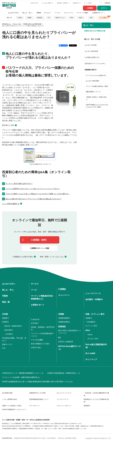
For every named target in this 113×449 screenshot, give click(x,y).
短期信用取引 (8, 330)
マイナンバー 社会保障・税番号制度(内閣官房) (21, 377)
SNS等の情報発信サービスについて (14, 409)
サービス (47, 13)
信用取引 (5, 322)
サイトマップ (91, 359)
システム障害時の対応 (9, 399)
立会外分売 (35, 319)
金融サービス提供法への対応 (11, 406)
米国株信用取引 (64, 322)
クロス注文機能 (37, 340)
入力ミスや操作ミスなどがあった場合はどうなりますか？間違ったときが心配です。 (38, 194)
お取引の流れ (36, 347)
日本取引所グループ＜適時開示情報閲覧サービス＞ (22, 373)
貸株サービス (7, 344)
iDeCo (81, 17)
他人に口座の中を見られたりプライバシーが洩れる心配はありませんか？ (34, 199)
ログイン (104, 8)
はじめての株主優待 (92, 81)
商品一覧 (9, 17)
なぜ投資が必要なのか (92, 57)
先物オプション (59, 17)
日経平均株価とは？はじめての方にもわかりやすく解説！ (97, 106)
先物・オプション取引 (95, 314)
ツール (57, 13)
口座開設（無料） (39, 240)
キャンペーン (69, 13)
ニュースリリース (93, 293)
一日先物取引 (90, 322)
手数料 (38, 13)
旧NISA (90, 334)
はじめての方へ (13, 13)
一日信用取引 (8, 334)
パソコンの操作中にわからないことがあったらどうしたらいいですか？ (33, 189)
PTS (3, 348)
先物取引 (88, 318)
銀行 (91, 17)
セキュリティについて (64, 393)
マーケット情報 (82, 13)
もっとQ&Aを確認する (10, 204)
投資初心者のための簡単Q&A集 (94, 31)
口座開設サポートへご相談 (39, 248)
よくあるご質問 (47, 3)
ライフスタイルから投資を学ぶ (96, 75)
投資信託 (39, 17)
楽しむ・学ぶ (27, 13)
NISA (71, 17)
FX (49, 17)
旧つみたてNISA (93, 338)
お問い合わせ (34, 3)
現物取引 (5, 318)
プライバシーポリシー (64, 406)
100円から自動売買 (65, 342)
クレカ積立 (103, 17)
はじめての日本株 (91, 45)
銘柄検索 (107, 3)
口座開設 (90, 8)
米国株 (29, 17)
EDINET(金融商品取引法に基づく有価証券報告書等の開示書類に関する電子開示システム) (37, 382)
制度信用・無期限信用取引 (13, 326)
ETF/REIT (35, 323)
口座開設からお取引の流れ (23, 257)
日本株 (20, 17)
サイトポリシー (34, 406)
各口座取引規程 (7, 393)
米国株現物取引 (64, 318)
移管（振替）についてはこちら (52, 257)
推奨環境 (87, 406)
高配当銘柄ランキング (93, 92)
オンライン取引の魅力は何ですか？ (19, 184)
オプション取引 (91, 326)
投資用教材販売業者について (39, 399)
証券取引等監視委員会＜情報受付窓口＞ (63, 373)
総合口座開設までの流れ (40, 344)
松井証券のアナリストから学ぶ (95, 63)
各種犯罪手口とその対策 (37, 393)
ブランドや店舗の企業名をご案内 (97, 86)
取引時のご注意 (8, 125)
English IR (77, 3)
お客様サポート (97, 13)
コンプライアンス (62, 399)
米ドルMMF (90, 353)
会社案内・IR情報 (63, 3)
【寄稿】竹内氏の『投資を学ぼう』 (96, 98)
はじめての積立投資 (91, 51)
